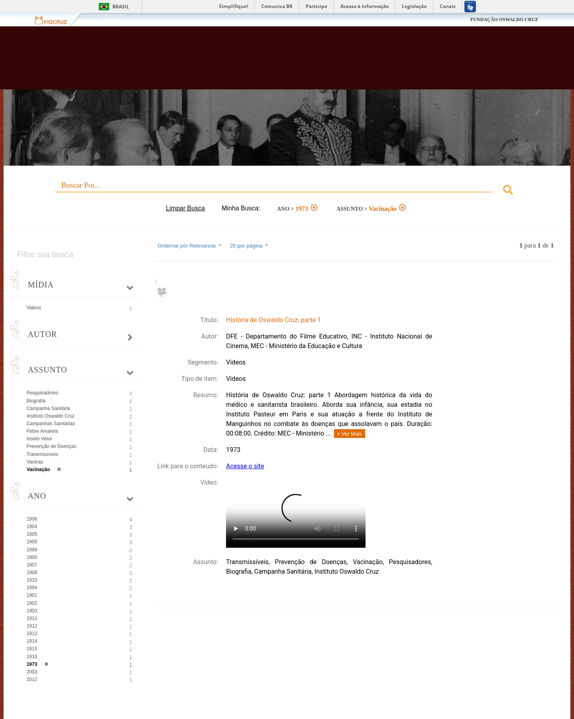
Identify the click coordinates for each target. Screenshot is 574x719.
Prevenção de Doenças (52, 446)
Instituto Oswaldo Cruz (51, 416)
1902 (32, 603)
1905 (32, 534)
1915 (32, 649)
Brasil (120, 6)
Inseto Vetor (39, 439)
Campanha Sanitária (48, 408)
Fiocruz (55, 19)
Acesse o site (245, 466)
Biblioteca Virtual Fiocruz (248, 61)
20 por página (249, 245)
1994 (32, 587)
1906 (32, 519)
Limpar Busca (185, 208)
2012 (32, 679)
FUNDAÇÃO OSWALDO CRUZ (504, 19)
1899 (32, 550)
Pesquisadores (42, 393)
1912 (32, 626)
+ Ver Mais (349, 434)
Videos (34, 308)
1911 (32, 618)
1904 (32, 526)
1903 (32, 611)
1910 (32, 580)
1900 (32, 557)
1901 (32, 595)
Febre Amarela (42, 431)
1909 (32, 542)
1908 (32, 572)
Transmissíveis (43, 454)
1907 (32, 565)
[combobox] (287, 191)
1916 (32, 657)
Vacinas (35, 462)
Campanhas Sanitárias (51, 423)
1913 (32, 633)
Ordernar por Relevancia (189, 245)
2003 (32, 672)
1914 (32, 641)
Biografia (36, 401)
